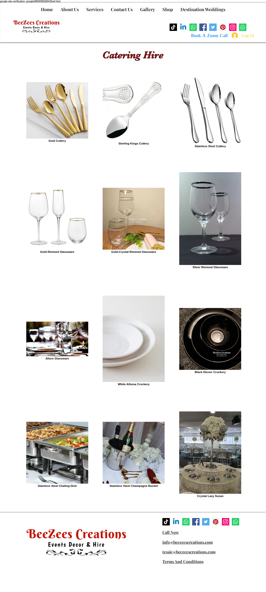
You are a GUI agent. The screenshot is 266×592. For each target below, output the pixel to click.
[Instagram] (232, 27)
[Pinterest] (223, 27)
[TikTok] (173, 27)
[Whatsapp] (193, 27)
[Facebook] (203, 27)
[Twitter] (213, 27)
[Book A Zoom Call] (209, 36)
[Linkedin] (183, 27)
